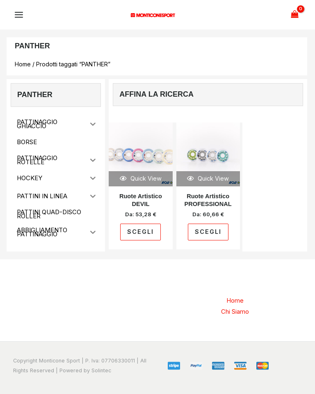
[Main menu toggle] (19, 15)
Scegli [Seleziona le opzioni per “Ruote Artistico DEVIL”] (140, 231)
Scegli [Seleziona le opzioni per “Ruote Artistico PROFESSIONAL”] (208, 231)
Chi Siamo (235, 311)
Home (23, 64)
